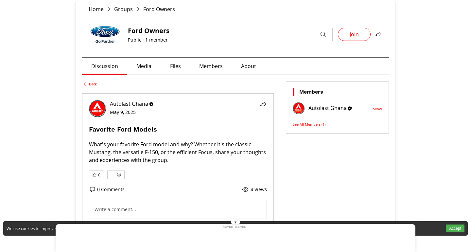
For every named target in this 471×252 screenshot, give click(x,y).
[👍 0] (96, 175)
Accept (455, 228)
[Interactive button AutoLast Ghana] (323, 34)
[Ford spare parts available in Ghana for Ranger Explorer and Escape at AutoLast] (89, 83)
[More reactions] (116, 175)
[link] (104, 66)
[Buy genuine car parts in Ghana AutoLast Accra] (96, 9)
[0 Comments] (107, 189)
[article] (178, 160)
